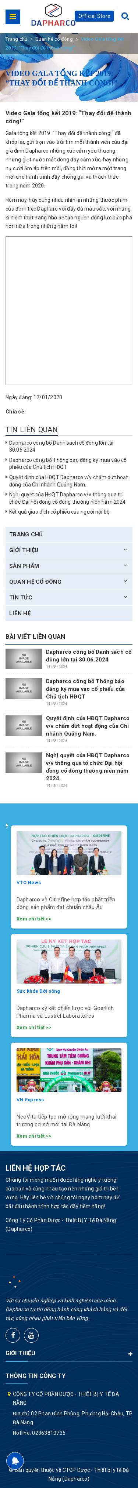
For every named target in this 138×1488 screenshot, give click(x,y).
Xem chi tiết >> (34, 919)
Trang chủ (26, 534)
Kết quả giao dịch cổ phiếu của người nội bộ (59, 512)
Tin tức (20, 597)
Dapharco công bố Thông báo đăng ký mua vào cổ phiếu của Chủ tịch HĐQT (85, 689)
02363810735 (49, 1433)
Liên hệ (20, 613)
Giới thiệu (24, 550)
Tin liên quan (32, 429)
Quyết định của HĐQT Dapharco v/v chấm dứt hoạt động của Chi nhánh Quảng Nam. (88, 726)
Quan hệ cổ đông (35, 582)
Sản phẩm (24, 566)
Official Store (94, 16)
